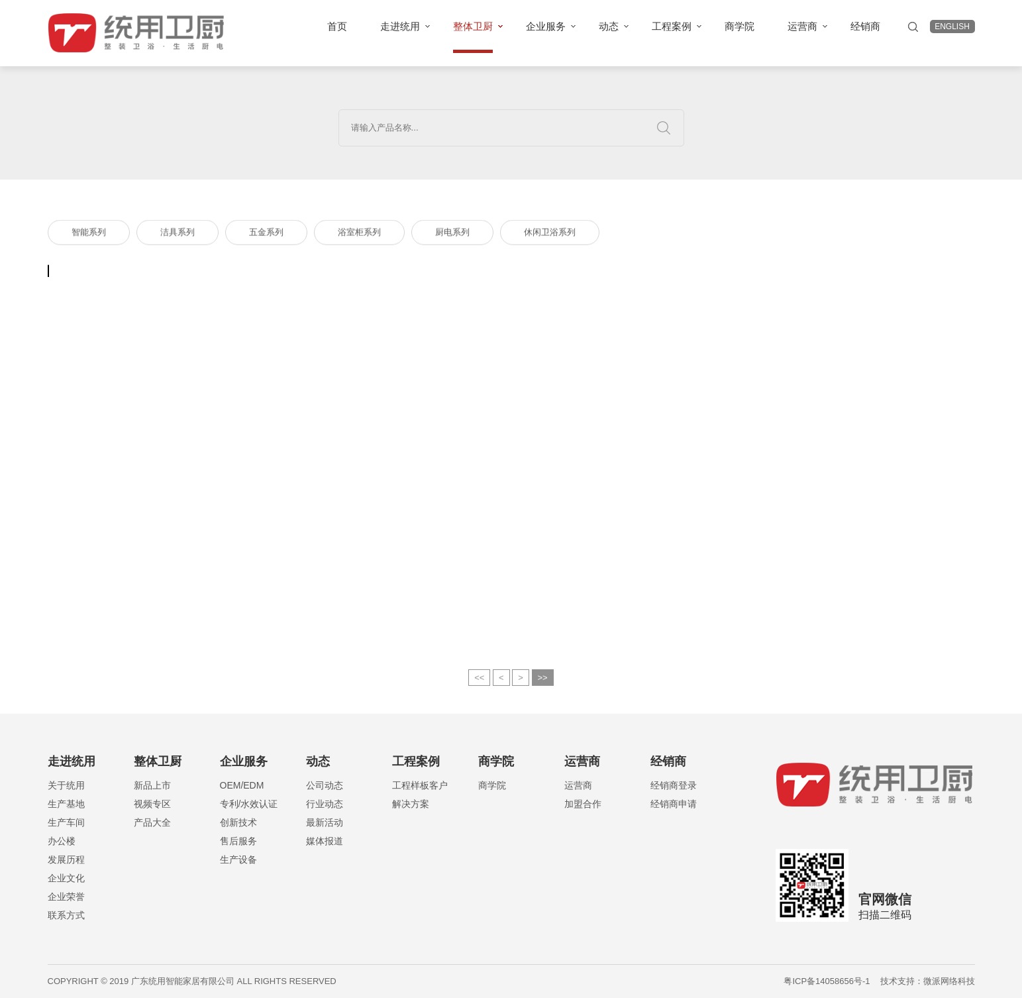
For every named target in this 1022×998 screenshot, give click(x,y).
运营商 (578, 785)
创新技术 (238, 822)
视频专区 (152, 804)
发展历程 (66, 859)
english (952, 26)
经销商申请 (673, 804)
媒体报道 (324, 841)
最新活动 (324, 822)
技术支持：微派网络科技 (927, 981)
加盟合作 (582, 804)
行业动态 (324, 804)
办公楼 (62, 841)
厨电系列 (452, 234)
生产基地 (66, 804)
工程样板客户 (420, 785)
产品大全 (152, 822)
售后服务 (238, 841)
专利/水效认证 (249, 804)
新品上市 (152, 785)
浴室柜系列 (359, 234)
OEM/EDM (242, 785)
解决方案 (410, 804)
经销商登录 (673, 785)
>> (543, 684)
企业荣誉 (66, 896)
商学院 (492, 785)
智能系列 (89, 234)
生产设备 (238, 859)
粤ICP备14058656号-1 (827, 981)
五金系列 (266, 234)
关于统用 (66, 785)
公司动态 (324, 785)
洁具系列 (177, 234)
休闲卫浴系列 (550, 234)
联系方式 (66, 915)
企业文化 (66, 878)
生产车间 (66, 822)
